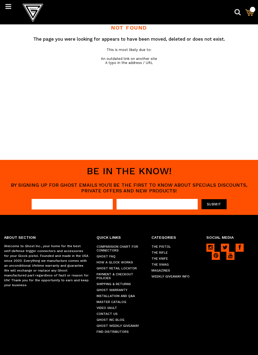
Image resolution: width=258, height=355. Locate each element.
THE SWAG (160, 264)
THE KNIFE (159, 258)
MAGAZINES (160, 270)
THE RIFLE (159, 252)
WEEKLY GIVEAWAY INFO (170, 276)
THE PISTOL (161, 246)
